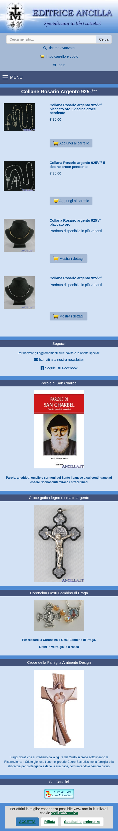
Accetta (27, 822)
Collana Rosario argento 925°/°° (76, 278)
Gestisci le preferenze (82, 822)
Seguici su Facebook (59, 368)
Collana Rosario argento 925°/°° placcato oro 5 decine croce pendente (76, 109)
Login (59, 65)
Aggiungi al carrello (71, 143)
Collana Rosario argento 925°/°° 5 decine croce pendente (77, 165)
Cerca (103, 39)
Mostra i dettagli (68, 258)
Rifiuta (49, 822)
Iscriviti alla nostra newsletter (59, 359)
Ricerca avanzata (59, 48)
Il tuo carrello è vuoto (59, 56)
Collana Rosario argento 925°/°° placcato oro (76, 222)
